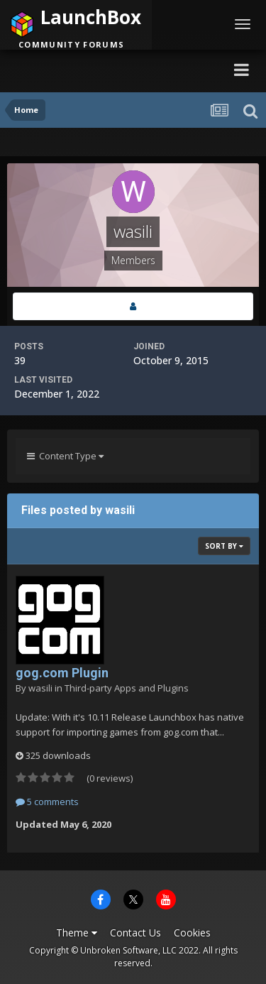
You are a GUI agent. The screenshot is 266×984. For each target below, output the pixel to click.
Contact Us (135, 932)
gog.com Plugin (62, 672)
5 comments (47, 801)
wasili (40, 688)
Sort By (224, 546)
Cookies (192, 932)
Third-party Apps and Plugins (127, 688)
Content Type (65, 455)
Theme (76, 932)
